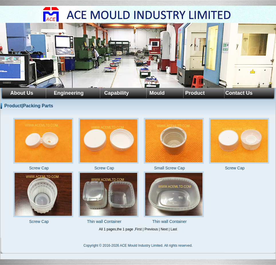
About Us (21, 93)
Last (174, 229)
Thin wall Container (104, 197)
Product (195, 93)
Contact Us (239, 93)
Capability (116, 93)
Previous (151, 229)
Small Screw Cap (169, 144)
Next (164, 229)
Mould (157, 93)
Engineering (69, 93)
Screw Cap (39, 144)
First (138, 229)
